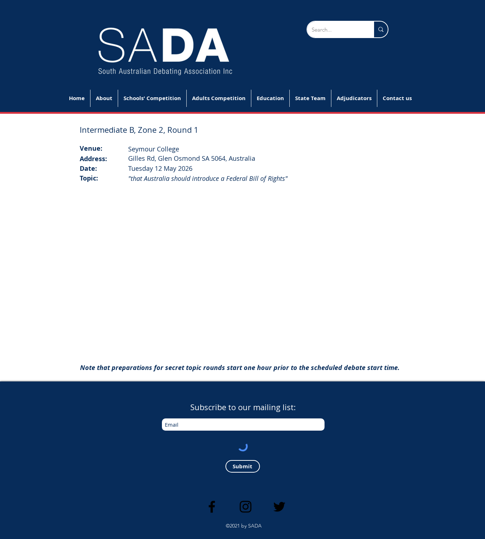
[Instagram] (245, 507)
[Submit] (242, 466)
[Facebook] (212, 507)
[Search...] (335, 29)
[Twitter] (279, 507)
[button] (152, 98)
